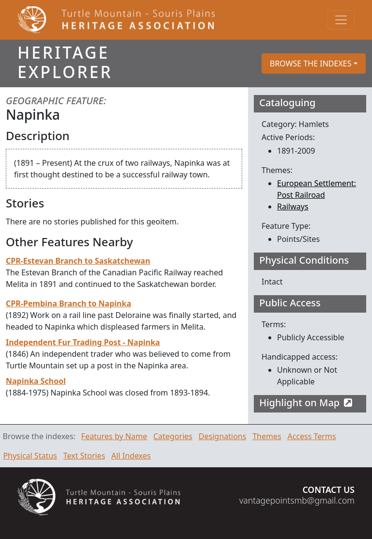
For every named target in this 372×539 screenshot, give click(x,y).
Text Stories (84, 455)
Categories (172, 436)
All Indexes (131, 455)
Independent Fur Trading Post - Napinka (83, 342)
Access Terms (311, 436)
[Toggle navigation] (341, 20)
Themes (266, 436)
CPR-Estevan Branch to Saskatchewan (78, 260)
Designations (222, 436)
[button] (314, 63)
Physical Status (30, 455)
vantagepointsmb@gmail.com (297, 500)
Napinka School (36, 381)
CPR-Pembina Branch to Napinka (68, 303)
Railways (293, 206)
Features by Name (114, 436)
